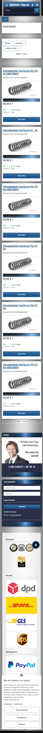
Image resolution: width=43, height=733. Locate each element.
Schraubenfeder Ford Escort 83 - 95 (20, 130)
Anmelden (22, 507)
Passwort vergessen (10, 512)
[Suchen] (19, 10)
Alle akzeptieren (22, 710)
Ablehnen (22, 724)
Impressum (8, 704)
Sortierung (18, 43)
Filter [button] (7, 43)
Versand (24, 729)
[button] (32, 5)
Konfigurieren (22, 718)
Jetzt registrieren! (15, 515)
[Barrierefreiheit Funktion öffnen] (36, 545)
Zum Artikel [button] (21, 119)
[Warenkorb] (37, 5)
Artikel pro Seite (11, 48)
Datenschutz (18, 704)
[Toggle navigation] (6, 4)
